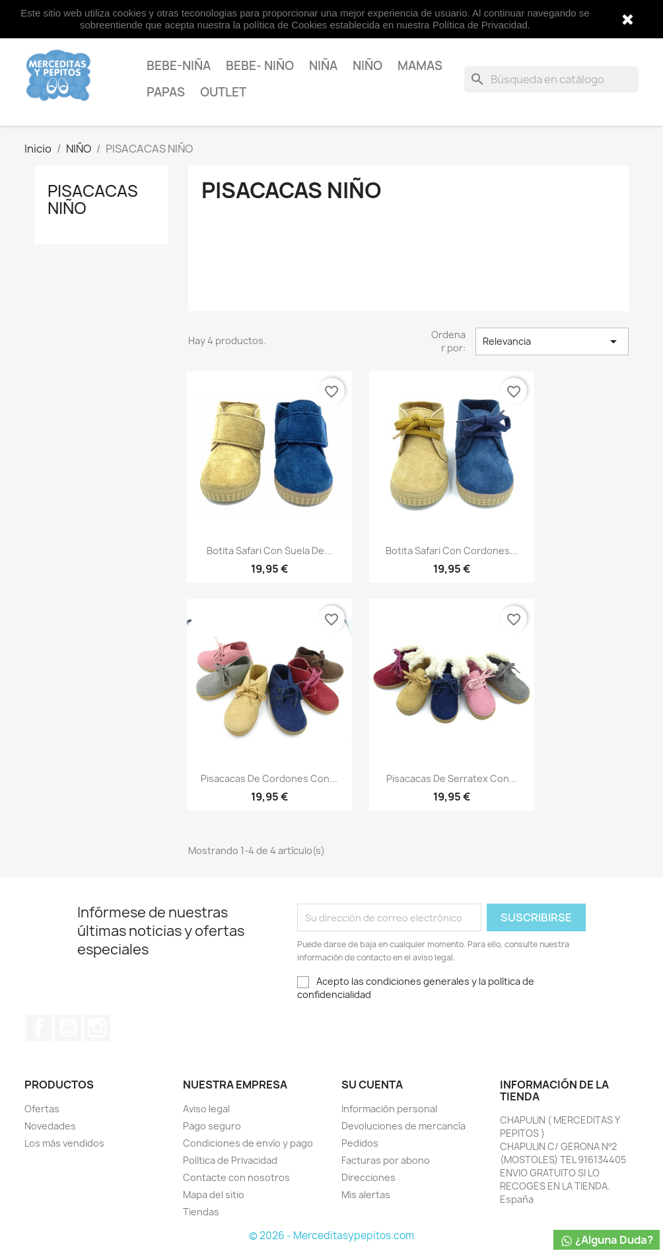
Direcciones (368, 1177)
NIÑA (323, 65)
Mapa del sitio (213, 1194)
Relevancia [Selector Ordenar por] (552, 341)
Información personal (389, 1108)
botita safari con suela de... (269, 550)
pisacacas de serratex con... (451, 778)
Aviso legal (206, 1108)
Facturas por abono (385, 1160)
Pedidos (359, 1143)
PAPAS (166, 92)
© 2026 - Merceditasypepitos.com (331, 1235)
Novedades (50, 1126)
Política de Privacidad (230, 1160)
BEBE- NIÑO (260, 65)
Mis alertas (365, 1194)
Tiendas (201, 1211)
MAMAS (420, 65)
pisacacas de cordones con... (269, 778)
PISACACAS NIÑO (93, 199)
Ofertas (41, 1108)
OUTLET (223, 92)
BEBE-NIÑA (179, 65)
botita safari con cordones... (452, 550)
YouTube (68, 1028)
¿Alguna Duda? (606, 1240)
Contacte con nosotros (236, 1177)
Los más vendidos (64, 1143)
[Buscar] (551, 79)
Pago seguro (212, 1126)
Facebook (39, 1028)
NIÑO (367, 65)
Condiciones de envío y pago (248, 1143)
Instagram (97, 1028)
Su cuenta (372, 1084)
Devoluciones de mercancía (403, 1126)
